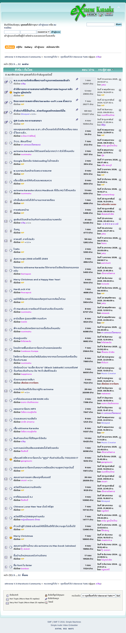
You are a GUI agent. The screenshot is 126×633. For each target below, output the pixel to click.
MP (22, 95)
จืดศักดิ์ (24, 451)
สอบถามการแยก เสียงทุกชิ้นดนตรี (32, 477)
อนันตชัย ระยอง (108, 204)
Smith (24, 321)
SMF (49, 622)
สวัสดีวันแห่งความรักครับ (27, 487)
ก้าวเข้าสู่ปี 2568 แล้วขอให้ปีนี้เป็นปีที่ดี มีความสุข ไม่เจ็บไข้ (44, 526)
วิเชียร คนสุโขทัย (29, 412)
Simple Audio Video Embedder (64, 625)
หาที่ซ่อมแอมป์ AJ (23, 497)
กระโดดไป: (76, 595)
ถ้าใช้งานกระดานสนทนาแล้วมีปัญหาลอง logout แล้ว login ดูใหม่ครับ (43, 90)
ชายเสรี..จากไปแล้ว (24, 239)
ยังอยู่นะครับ (20, 338)
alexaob (105, 313)
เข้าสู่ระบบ (43, 24)
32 (19, 64)
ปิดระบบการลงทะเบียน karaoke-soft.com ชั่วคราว (43, 101)
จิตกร (104, 243)
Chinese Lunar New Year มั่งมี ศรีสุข (34, 506)
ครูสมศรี (105, 569)
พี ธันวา (104, 362)
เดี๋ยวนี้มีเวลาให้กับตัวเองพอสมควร (33, 180)
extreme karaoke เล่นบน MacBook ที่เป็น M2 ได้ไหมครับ (45, 190)
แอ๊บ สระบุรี (106, 165)
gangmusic (26, 460)
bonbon (25, 568)
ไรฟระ (17, 249)
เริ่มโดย (28, 69)
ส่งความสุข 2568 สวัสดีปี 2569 (31, 259)
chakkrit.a (106, 540)
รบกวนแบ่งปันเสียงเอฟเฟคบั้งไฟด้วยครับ (36, 448)
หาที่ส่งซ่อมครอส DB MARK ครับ (31, 399)
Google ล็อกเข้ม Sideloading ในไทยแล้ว (36, 161)
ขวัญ (98, 56)
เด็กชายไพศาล (108, 273)
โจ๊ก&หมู (105, 530)
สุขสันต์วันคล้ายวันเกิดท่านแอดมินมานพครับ (38, 219)
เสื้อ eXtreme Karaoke (26, 428)
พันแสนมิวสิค (107, 214)
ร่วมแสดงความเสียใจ (25, 418)
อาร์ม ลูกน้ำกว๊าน (109, 145)
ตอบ (84, 69)
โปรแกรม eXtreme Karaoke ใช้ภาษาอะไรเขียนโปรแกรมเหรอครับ (46, 269)
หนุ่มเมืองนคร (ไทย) (30, 519)
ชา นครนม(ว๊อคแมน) (30, 144)
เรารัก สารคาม (27, 421)
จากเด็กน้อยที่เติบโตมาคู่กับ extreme (33, 389)
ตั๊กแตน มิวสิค (107, 352)
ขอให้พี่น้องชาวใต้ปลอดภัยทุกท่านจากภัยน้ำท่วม (39, 299)
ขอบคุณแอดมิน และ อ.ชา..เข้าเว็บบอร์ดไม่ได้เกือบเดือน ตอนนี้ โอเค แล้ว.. (46, 130)
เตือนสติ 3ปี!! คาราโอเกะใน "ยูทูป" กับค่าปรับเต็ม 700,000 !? (46, 458)
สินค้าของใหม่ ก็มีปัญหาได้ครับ (30, 438)
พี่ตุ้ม (103, 124)
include (105, 283)
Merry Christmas (23, 536)
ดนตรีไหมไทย (107, 115)
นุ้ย (102, 155)
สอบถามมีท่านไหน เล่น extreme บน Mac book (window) (45, 546)
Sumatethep (107, 194)
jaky (103, 84)
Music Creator (108, 373)
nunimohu (26, 154)
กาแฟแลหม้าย (21, 210)
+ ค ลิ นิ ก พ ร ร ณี (109, 223)
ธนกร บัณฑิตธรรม (29, 402)
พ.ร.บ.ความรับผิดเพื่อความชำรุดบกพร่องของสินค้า (42, 80)
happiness (26, 374)
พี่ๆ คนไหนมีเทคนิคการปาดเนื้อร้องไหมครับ (37, 328)
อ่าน (91, 69)
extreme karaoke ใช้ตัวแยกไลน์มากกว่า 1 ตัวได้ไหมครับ (44, 151)
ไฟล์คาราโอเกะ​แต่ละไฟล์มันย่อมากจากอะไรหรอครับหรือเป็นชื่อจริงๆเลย (45, 358)
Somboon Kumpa (29, 351)
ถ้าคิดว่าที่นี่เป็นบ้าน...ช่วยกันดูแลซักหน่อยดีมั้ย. (40, 111)
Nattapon (26, 273)
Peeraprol (26, 292)
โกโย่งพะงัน (26, 341)
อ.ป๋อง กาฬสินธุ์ (28, 135)
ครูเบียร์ (105, 510)
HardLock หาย (22, 289)
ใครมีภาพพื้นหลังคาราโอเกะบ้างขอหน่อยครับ (38, 348)
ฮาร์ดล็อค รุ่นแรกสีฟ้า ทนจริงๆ (30, 318)
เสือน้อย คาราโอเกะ (30, 382)
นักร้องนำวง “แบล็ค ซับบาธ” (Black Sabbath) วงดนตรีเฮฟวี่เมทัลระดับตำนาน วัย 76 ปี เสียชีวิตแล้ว (46, 369)
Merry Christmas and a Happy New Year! (37, 279)
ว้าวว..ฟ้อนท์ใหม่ (23, 141)
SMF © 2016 (58, 622)
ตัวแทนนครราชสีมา (24, 379)
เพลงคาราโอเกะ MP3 (25, 409)
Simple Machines (73, 622)
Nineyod (25, 114)
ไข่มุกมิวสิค (106, 559)
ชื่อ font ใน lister (23, 565)
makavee (105, 393)
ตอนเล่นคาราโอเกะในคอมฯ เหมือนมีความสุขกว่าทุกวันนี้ (44, 467)
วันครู (17, 229)
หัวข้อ (18, 69)
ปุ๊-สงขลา (25, 548)
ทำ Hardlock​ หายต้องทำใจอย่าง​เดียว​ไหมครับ (38, 309)
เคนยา (24, 480)
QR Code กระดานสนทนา (28, 120)
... (17, 64)
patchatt (106, 263)
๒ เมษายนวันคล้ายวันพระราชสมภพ (32, 171)
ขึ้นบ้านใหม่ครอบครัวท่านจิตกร (30, 555)
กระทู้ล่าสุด (105, 69)
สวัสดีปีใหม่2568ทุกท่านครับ (29, 516)
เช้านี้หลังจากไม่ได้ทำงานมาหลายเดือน (34, 200)
